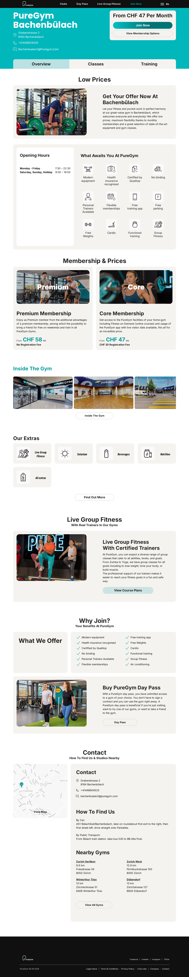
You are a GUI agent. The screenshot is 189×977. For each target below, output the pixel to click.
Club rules (142, 969)
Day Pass (82, 3)
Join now (136, 3)
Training (149, 63)
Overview (41, 63)
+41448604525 (90, 790)
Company (154, 969)
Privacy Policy (127, 969)
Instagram (156, 959)
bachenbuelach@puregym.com (99, 796)
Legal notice (91, 969)
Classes (96, 63)
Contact (165, 969)
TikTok (166, 959)
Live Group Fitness (109, 3)
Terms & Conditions (109, 969)
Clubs (63, 3)
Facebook (134, 959)
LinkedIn (145, 959)
